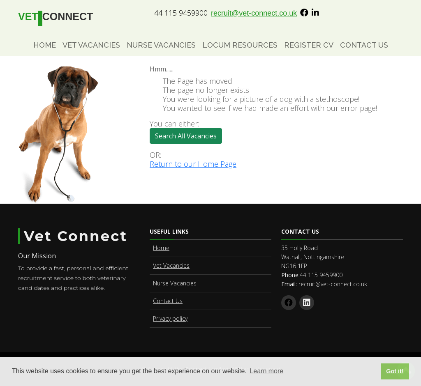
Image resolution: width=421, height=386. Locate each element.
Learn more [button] (266, 371)
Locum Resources (240, 45)
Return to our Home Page (193, 164)
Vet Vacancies (91, 45)
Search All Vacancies (188, 137)
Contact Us (364, 45)
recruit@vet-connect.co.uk (254, 13)
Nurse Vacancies (161, 45)
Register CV (308, 45)
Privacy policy (170, 318)
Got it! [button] (394, 371)
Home (44, 45)
